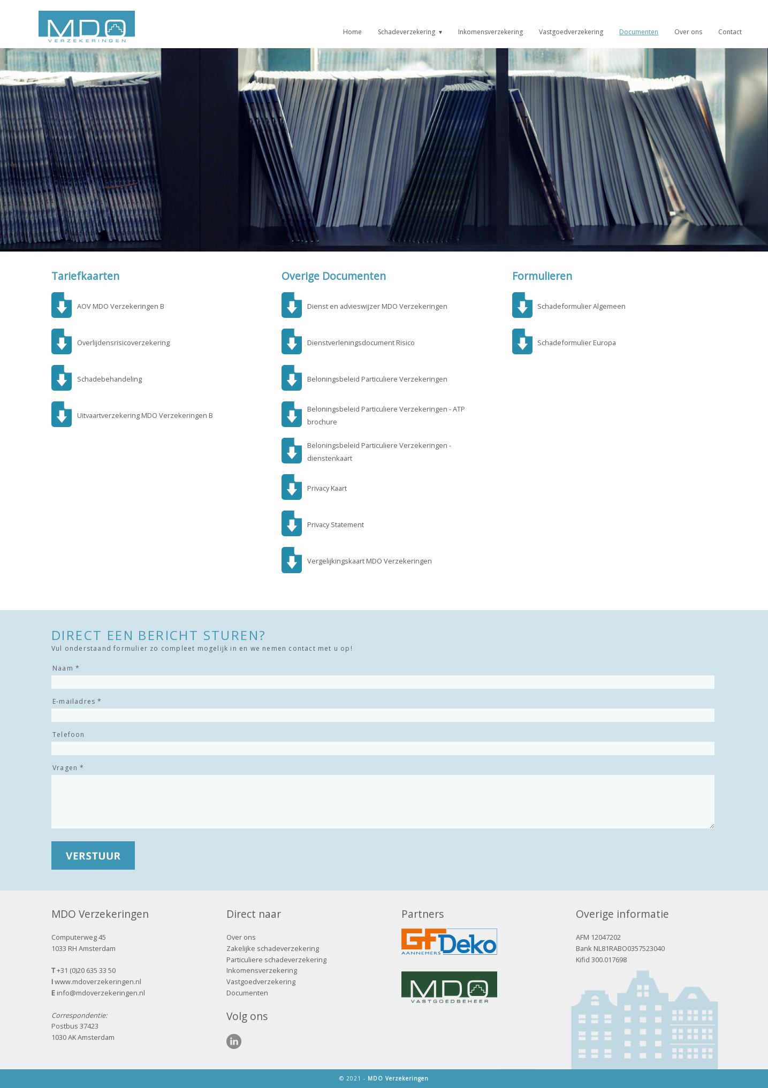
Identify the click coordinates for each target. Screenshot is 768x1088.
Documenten (638, 31)
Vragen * (68, 767)
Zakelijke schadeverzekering (272, 948)
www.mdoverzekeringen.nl (98, 981)
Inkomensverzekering (490, 31)
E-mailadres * (77, 701)
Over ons (688, 31)
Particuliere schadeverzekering (276, 959)
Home (352, 31)
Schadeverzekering (406, 31)
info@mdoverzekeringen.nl (101, 993)
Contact (730, 31)
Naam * (66, 668)
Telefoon (68, 734)
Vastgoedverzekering (571, 31)
